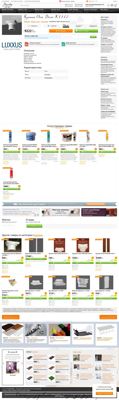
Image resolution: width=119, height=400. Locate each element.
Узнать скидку (82, 31)
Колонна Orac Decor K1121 (108, 318)
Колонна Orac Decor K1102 (33, 253)
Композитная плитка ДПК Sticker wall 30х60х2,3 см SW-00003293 (40, 356)
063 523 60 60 (69, 6)
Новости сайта (77, 352)
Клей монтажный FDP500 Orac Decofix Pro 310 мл (10, 145)
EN (115, 1)
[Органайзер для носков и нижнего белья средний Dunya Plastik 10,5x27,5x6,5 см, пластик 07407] (106, 330)
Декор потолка (7, 9)
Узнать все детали (96, 204)
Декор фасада (73, 9)
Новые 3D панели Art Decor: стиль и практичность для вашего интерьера (87, 366)
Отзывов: (37, 161)
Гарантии (105, 89)
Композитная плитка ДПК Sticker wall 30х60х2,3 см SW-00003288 (40, 377)
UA (113, 1)
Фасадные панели (79, 12)
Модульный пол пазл (39, 12)
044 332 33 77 (69, 4)
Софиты (73, 12)
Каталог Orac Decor (44, 43)
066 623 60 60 (78, 6)
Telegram (23, 390)
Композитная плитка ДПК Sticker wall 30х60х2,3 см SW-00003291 (61, 356)
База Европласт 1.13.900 (56, 291)
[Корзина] (115, 5)
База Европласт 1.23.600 (103, 291)
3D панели (25, 11)
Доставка (105, 17)
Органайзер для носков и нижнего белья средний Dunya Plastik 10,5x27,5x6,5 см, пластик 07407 (105, 339)
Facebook (4, 390)
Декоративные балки (11, 12)
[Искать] (60, 5)
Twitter (9, 390)
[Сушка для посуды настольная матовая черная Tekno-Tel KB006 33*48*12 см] (83, 330)
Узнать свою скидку (12, 151)
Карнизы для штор (55, 11)
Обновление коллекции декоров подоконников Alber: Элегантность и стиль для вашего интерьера (87, 376)
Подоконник (62, 11)
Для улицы (113, 11)
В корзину (61, 31)
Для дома (104, 9)
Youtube (28, 390)
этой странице (25, 214)
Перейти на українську (104, 393)
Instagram (14, 390)
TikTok (18, 390)
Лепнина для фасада (72, 11)
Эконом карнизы (34, 337)
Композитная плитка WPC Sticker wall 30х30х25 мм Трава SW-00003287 (61, 377)
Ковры (36, 11)
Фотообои (12, 368)
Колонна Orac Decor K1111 (10, 318)
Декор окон (55, 9)
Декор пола (39, 9)
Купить (93, 37)
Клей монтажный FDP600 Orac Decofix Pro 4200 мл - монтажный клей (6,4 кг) (29, 146)
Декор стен (22, 9)
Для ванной (107, 11)
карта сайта (38, 388)
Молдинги (20, 11)
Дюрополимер (48, 78)
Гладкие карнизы (5, 11)
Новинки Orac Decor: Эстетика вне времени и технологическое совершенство (86, 357)
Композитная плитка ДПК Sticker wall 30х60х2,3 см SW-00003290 (40, 367)
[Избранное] (108, 5)
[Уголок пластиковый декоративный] (59, 330)
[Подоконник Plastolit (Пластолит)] (12, 330)
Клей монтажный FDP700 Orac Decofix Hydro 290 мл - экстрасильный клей (49, 146)
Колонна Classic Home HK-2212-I (58, 253)
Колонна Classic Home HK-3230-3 (105, 253)
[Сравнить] (112, 5)
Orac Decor (78, 26)
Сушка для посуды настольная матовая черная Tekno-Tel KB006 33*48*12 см (82, 338)
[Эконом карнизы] (36, 330)
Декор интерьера (90, 9)
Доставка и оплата (17, 1)
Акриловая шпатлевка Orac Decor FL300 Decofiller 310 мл (106, 146)
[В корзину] (19, 149)
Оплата (104, 57)
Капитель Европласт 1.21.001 (80, 291)
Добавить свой (34, 226)
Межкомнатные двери (88, 11)
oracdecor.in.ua (93, 26)
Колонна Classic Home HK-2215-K (81, 253)
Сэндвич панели (24, 12)
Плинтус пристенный (42, 11)
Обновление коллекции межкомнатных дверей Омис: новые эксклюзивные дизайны (109, 366)
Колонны (38, 235)
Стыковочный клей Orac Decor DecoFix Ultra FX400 (11, 182)
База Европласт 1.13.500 (32, 291)
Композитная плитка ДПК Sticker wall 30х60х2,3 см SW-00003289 (61, 367)
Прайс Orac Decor (81, 43)
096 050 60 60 (78, 4)
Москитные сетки (54, 12)
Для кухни (103, 11)
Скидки (92, 1)
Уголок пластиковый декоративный (56, 338)
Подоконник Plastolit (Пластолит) (15, 337)
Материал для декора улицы (40, 359)
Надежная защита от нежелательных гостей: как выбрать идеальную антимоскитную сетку (109, 357)
